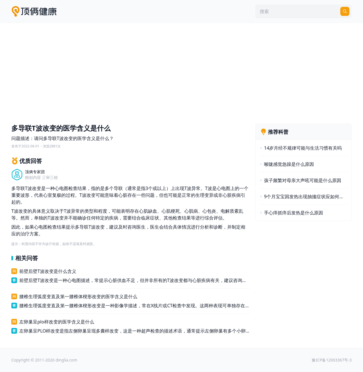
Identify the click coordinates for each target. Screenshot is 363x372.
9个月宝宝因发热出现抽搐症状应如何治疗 (305, 196)
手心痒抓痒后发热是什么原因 (293, 213)
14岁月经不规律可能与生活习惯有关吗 (303, 148)
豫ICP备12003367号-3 (332, 360)
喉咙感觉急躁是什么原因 (289, 164)
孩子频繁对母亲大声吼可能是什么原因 (302, 180)
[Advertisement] (181, 72)
